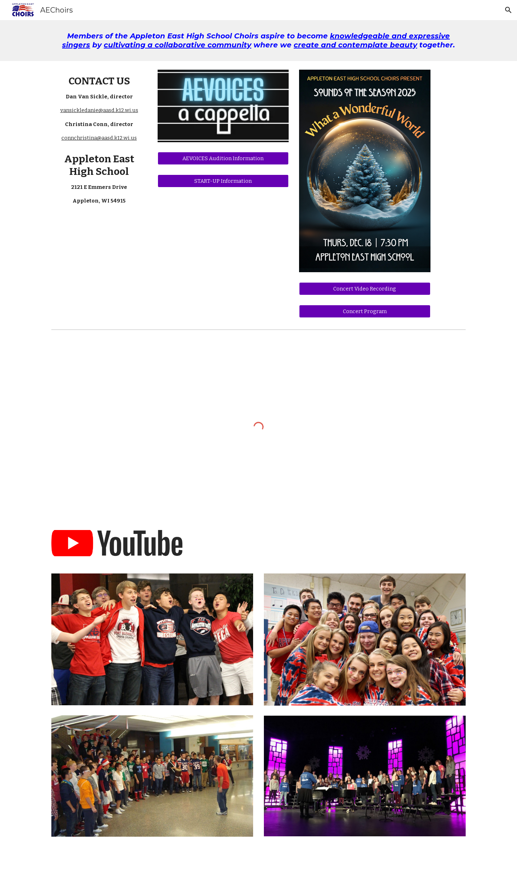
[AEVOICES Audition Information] (223, 158)
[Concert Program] (364, 311)
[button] (508, 10)
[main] (258, 40)
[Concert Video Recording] (364, 288)
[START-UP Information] (223, 181)
